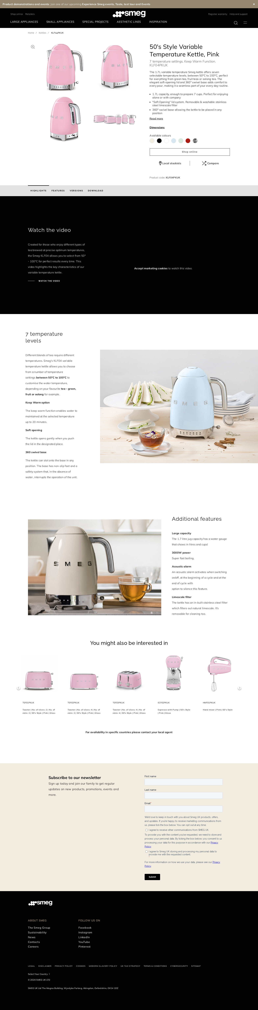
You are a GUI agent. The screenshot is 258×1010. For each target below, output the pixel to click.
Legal (31, 966)
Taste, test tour (125, 4)
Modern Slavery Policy (103, 966)
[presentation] (121, 216)
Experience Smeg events (98, 4)
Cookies (81, 966)
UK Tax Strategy (130, 966)
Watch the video (49, 281)
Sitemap (196, 966)
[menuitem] (25, 22)
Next (239, 688)
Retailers (30, 14)
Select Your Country (38, 974)
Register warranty (217, 14)
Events (146, 4)
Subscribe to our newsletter (75, 777)
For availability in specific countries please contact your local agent (129, 732)
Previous (18, 688)
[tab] (38, 190)
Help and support (239, 14)
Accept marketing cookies (151, 268)
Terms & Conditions (155, 966)
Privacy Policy (64, 966)
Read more (156, 118)
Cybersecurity (179, 966)
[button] (32, 46)
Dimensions (157, 127)
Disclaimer (45, 966)
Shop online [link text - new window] (17, 14)
